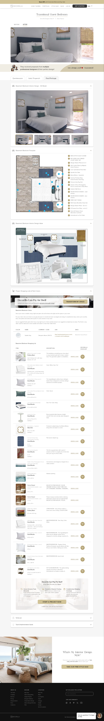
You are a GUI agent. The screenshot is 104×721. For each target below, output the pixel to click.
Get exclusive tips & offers (74, 690)
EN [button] (90, 6)
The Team (13, 692)
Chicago (40, 701)
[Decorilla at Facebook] (70, 703)
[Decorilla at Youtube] (81, 703)
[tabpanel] (52, 347)
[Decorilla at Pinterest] (73, 703)
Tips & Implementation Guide (22, 625)
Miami (39, 694)
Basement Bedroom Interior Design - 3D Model (29, 86)
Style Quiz (26, 692)
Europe (39, 705)
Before (16, 24)
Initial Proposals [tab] (34, 78)
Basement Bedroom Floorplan (23, 150)
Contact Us (13, 705)
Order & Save (75, 356)
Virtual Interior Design (29, 701)
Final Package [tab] (51, 78)
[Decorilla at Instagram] (66, 703)
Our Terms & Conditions (70, 717)
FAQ (25, 705)
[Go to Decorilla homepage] (15, 717)
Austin (39, 698)
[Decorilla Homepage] (17, 6)
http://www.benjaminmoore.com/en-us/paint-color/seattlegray (63, 335)
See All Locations (42, 707)
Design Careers (14, 701)
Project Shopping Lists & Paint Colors (26, 291)
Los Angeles (41, 696)
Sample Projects (28, 696)
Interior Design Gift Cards (30, 703)
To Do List (17, 618)
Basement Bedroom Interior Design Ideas (27, 223)
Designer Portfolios (28, 698)
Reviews (12, 696)
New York (40, 692)
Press (12, 703)
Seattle (39, 703)
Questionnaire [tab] (18, 78)
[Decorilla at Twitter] (77, 703)
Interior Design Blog (28, 694)
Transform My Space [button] (75, 302)
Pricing (12, 698)
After (25, 24)
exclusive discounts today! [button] (47, 303)
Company (13, 694)
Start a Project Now (52, 602)
